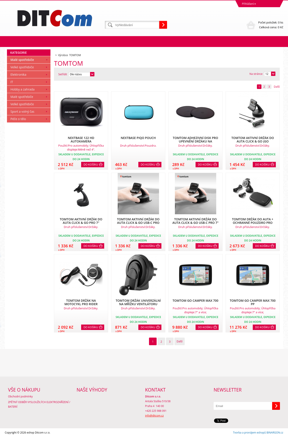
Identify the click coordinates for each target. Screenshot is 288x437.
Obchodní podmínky (20, 396)
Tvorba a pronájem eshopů (249, 432)
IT (11, 82)
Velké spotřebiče (22, 67)
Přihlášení (248, 4)
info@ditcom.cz (154, 415)
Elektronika (18, 74)
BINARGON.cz (274, 432)
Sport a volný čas (22, 111)
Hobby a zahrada (22, 89)
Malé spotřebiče (22, 60)
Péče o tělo (18, 119)
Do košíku (91, 164)
